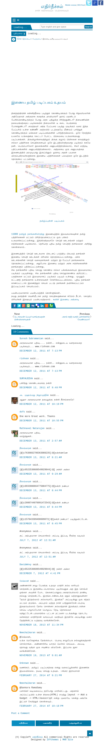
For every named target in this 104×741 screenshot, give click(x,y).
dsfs (22, 412)
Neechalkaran (27, 632)
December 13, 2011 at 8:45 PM (41, 523)
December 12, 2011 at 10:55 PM (41, 421)
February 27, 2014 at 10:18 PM (41, 706)
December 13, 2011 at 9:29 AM (41, 474)
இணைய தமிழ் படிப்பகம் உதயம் (38, 102)
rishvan (24, 358)
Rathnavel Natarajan (32, 428)
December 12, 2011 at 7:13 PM (41, 351)
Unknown (24, 663)
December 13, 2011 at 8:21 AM (41, 457)
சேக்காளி (24, 581)
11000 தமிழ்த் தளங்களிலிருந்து (27, 234)
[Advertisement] (52, 65)
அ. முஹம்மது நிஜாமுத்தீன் (34, 395)
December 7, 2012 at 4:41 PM (40, 573)
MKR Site (68, 739)
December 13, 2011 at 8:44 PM (41, 490)
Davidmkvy (25, 564)
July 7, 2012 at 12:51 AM (38, 540)
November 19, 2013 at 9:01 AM (41, 655)
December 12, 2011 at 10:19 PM (41, 404)
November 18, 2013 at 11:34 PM (41, 625)
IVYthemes (53, 739)
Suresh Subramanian (31, 338)
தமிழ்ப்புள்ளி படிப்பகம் (52, 221)
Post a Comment (20, 713)
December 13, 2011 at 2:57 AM (41, 441)
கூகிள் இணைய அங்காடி (66, 299)
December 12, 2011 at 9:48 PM (41, 387)
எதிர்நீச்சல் (37, 737)
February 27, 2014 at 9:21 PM (41, 675)
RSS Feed (81, 5)
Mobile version (70, 5)
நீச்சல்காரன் (25, 448)
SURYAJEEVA (26, 378)
